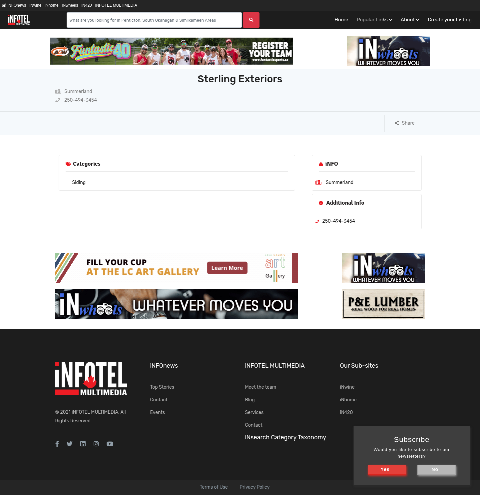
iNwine (35, 5)
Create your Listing (450, 20)
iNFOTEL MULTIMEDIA (116, 5)
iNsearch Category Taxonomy (285, 437)
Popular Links (371, 20)
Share (405, 123)
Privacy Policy (254, 487)
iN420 (86, 5)
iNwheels (70, 5)
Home (341, 20)
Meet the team (260, 387)
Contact (159, 400)
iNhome (51, 5)
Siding (79, 182)
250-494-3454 (76, 100)
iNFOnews (14, 5)
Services (254, 412)
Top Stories (162, 387)
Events (157, 412)
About (408, 20)
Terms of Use (214, 487)
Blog (250, 400)
